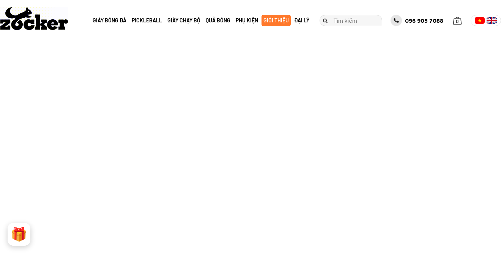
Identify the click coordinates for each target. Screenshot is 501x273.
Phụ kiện (247, 20)
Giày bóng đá (109, 20)
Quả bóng (218, 20)
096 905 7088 (417, 20)
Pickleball (147, 20)
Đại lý (301, 20)
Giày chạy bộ (183, 20)
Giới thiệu (276, 20)
